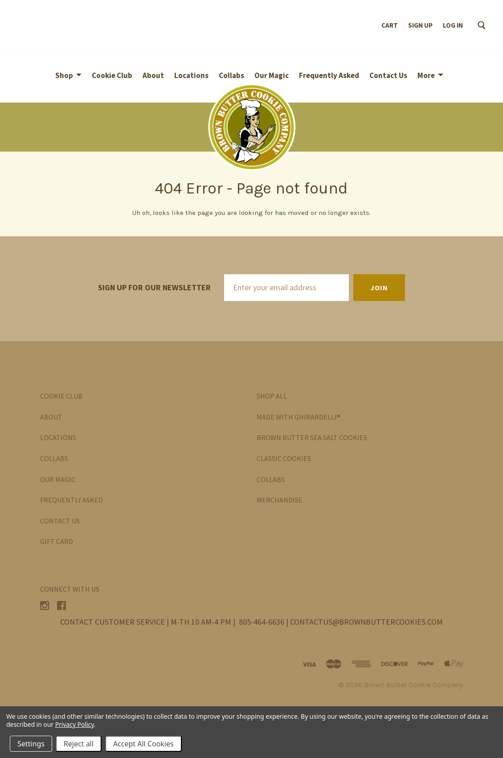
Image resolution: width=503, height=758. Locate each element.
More (426, 75)
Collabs (231, 75)
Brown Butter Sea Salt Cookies (312, 437)
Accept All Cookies (143, 744)
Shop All (272, 395)
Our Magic (271, 75)
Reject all (79, 744)
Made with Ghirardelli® (298, 416)
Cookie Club (112, 75)
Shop (64, 75)
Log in (453, 25)
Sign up (420, 25)
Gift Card (56, 541)
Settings (31, 744)
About (153, 75)
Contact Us (388, 75)
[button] (251, 127)
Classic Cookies (284, 458)
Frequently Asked (329, 75)
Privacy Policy (74, 724)
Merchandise (280, 499)
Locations (191, 75)
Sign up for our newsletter (154, 287)
